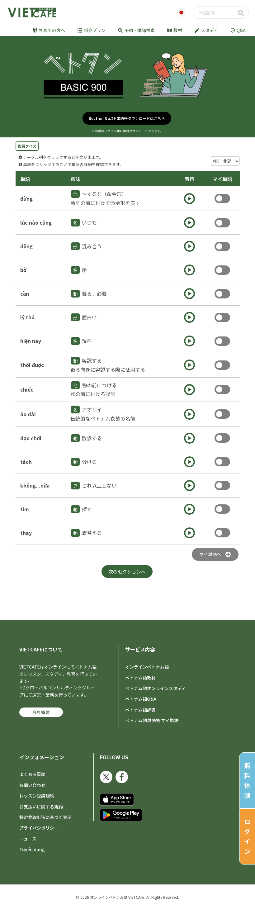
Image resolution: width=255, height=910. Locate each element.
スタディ (206, 30)
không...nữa (35, 485)
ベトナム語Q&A (140, 699)
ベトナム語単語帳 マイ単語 (151, 720)
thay (26, 532)
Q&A (238, 30)
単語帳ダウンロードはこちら (127, 118)
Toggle (222, 198)
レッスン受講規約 (36, 796)
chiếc (26, 389)
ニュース (27, 839)
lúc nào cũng (36, 222)
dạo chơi (30, 438)
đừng (26, 198)
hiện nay (30, 341)
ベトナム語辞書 (140, 710)
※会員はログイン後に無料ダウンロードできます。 (127, 131)
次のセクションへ (127, 571)
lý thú (27, 317)
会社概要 (41, 712)
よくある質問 (32, 774)
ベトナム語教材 (140, 677)
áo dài (28, 414)
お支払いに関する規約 (41, 806)
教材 (174, 30)
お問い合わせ (32, 785)
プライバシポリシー (39, 828)
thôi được (32, 365)
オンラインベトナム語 (147, 667)
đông (26, 246)
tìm (24, 509)
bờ (23, 270)
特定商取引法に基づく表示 (45, 817)
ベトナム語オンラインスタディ (155, 688)
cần (24, 293)
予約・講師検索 (136, 30)
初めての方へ (49, 30)
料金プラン (92, 30)
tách (26, 461)
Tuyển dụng (32, 849)
